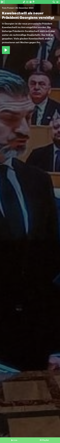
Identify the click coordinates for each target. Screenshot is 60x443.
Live (15, 440)
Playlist (45, 440)
